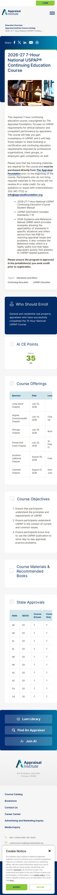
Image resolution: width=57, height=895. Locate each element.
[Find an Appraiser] (28, 730)
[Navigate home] (28, 764)
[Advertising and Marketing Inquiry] (29, 820)
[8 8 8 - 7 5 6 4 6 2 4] (28, 837)
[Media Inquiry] (29, 827)
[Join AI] (28, 741)
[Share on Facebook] (14, 43)
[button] (49, 850)
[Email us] (28, 842)
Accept (16, 887)
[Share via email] (31, 43)
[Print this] (37, 43)
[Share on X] (19, 43)
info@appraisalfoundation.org (25, 194)
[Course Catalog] (29, 794)
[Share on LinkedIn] (24, 43)
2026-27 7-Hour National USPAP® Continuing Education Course (24, 31)
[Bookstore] (29, 801)
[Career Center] (29, 814)
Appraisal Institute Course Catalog (20, 28)
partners (18, 870)
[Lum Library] (28, 719)
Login (45, 3)
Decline (40, 887)
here (12, 880)
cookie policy (39, 875)
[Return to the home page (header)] (11, 12)
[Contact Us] (29, 807)
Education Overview (13, 25)
